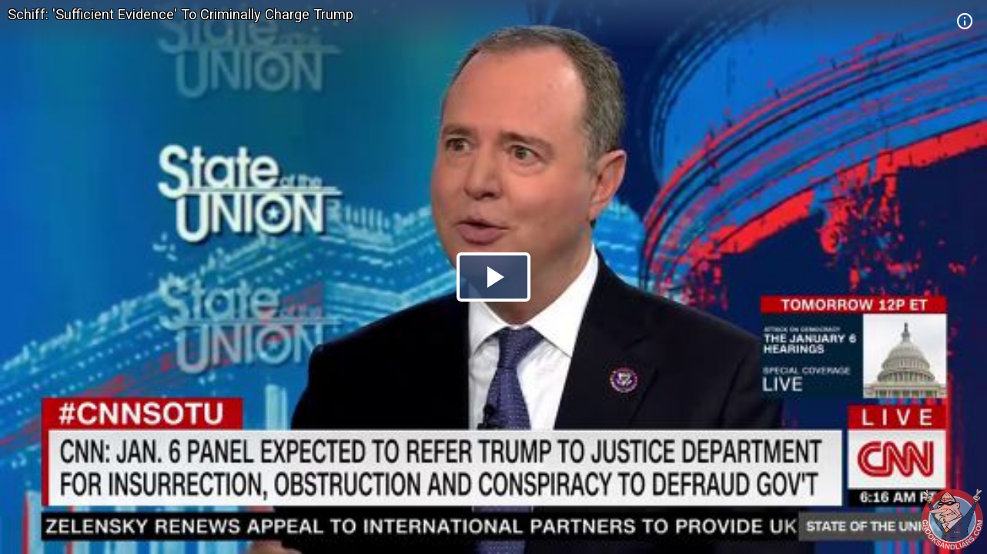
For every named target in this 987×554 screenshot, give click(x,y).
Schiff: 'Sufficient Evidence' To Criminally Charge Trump (180, 14)
